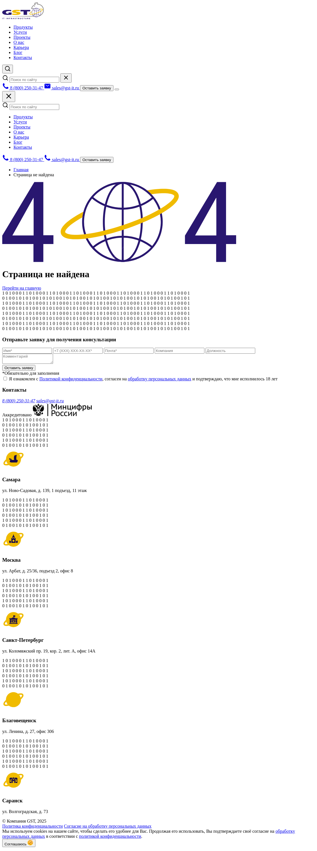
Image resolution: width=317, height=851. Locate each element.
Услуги (20, 32)
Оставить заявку (96, 88)
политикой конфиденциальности (110, 838)
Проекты (21, 37)
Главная (21, 169)
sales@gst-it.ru (50, 402)
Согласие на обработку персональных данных (108, 827)
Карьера (21, 47)
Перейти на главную (21, 288)
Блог (17, 52)
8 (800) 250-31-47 (18, 402)
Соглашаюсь (18, 844)
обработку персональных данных (159, 380)
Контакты (22, 57)
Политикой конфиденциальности (70, 380)
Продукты (23, 27)
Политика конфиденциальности (32, 827)
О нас (18, 42)
